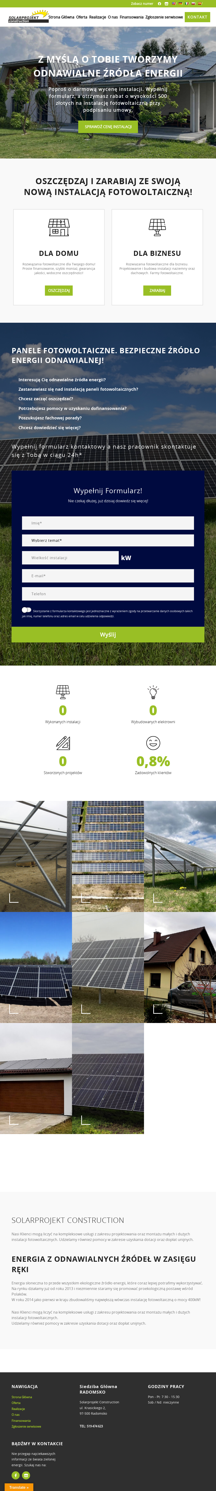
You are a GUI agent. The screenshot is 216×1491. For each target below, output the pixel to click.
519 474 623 (95, 1426)
